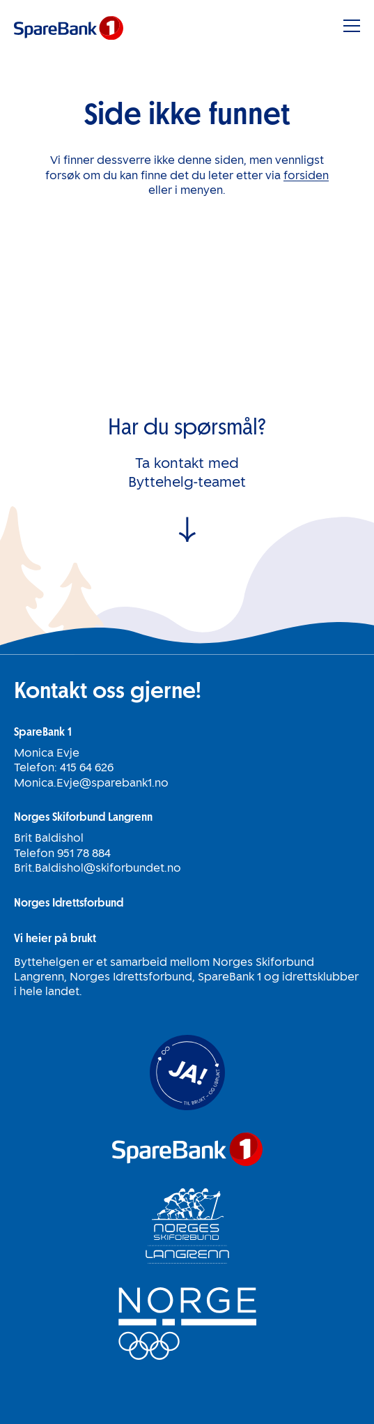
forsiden (306, 175)
